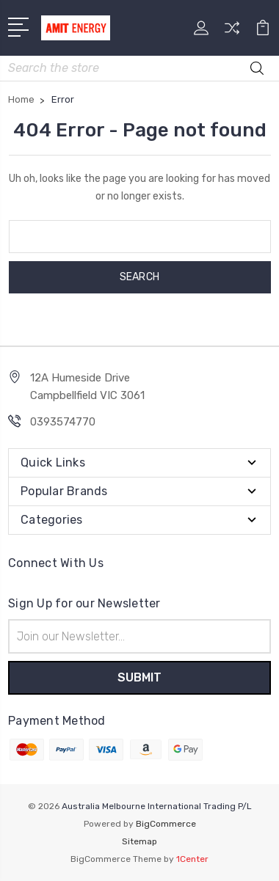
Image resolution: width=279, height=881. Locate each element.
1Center (192, 859)
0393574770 (62, 421)
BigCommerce (166, 824)
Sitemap (139, 841)
